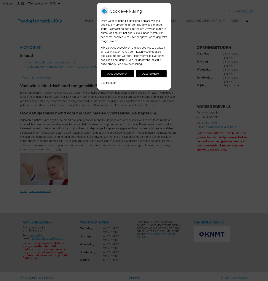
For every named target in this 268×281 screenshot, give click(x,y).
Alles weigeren (151, 73)
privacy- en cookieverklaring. (125, 64)
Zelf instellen (108, 82)
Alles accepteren (117, 73)
